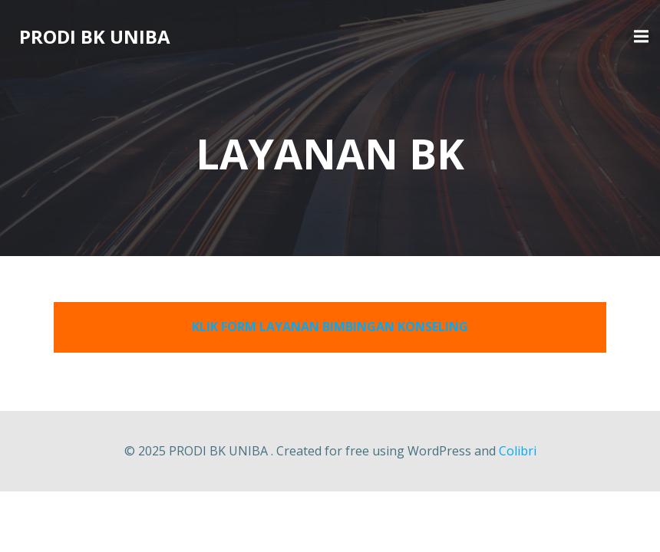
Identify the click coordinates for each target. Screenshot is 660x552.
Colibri (517, 450)
